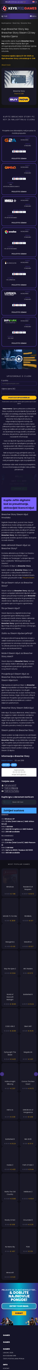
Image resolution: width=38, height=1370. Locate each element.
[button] (2, 1058)
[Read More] (19, 65)
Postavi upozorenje (19, 397)
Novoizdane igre (9, 1340)
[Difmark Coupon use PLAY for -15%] (19, 475)
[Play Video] (19, 359)
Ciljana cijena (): (8, 389)
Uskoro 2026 (8, 1337)
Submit (19, 1297)
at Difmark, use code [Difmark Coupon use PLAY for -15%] (15, 2)
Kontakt (6, 1352)
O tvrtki (6, 1355)
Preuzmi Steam (28, 562)
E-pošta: (5, 380)
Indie (14, 749)
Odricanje (7, 1358)
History (6, 749)
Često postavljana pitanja (13, 1343)
